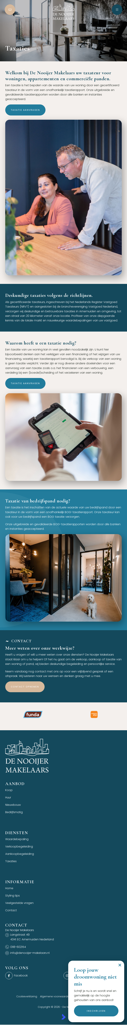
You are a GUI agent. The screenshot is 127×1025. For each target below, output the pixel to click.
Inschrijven (96, 1010)
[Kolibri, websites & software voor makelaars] (63, 1018)
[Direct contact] (10, 9)
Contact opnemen (25, 686)
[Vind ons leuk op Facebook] (33, 977)
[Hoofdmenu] (117, 9)
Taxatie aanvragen (25, 109)
